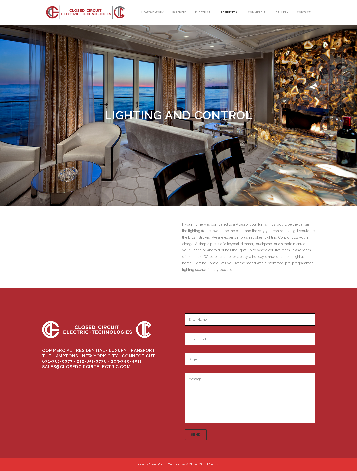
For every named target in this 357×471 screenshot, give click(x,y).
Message (250, 398)
